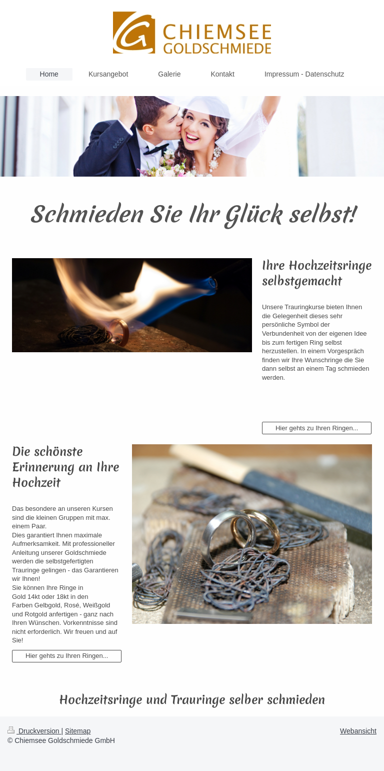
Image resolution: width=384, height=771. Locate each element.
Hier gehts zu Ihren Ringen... (317, 428)
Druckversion (34, 731)
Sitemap (77, 731)
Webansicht (358, 731)
